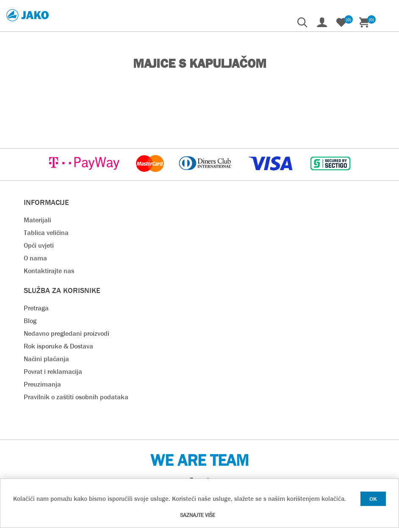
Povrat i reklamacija (53, 371)
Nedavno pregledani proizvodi (66, 333)
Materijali (37, 220)
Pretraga (36, 308)
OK (373, 499)
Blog (30, 320)
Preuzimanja (42, 384)
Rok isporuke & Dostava (58, 346)
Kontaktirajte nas (49, 270)
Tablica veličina (46, 232)
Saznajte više (197, 515)
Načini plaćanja (46, 358)
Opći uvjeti (39, 245)
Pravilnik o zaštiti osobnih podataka (76, 397)
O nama (35, 258)
